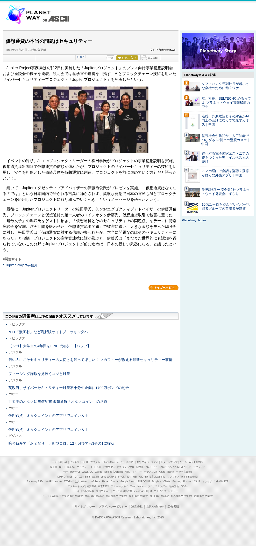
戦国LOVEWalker (203, 496)
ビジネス (74, 462)
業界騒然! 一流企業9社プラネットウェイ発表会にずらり (225, 192)
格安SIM (91, 486)
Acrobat (118, 472)
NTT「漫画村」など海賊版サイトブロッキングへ (48, 332)
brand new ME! (189, 476)
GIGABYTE (145, 476)
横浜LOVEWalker (94, 496)
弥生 (65, 472)
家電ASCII (103, 486)
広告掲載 (173, 506)
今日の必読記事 (85, 491)
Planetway (28, 14)
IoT (65, 462)
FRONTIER (124, 476)
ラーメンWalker (50, 496)
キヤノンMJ (150, 472)
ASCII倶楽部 (196, 462)
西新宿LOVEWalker (116, 496)
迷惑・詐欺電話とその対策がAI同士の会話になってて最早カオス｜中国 (225, 120)
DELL (62, 467)
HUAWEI (75, 472)
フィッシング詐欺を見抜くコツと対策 (39, 374)
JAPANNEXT (221, 481)
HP (189, 467)
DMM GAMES (65, 476)
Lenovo (58, 481)
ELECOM (96, 467)
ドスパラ (121, 467)
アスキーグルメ (119, 486)
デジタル (95, 462)
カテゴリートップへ (163, 287)
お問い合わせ (155, 506)
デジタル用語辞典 (122, 491)
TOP (54, 462)
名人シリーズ (82, 481)
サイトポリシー (85, 506)
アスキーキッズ (76, 486)
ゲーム (183, 462)
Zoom (188, 472)
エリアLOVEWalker (72, 496)
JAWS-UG (87, 472)
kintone (108, 472)
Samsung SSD (35, 481)
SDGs (184, 486)
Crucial (114, 481)
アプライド (199, 467)
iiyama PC (108, 467)
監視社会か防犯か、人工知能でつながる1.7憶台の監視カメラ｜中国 (225, 140)
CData (167, 481)
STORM (68, 481)
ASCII (56, 19)
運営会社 (137, 506)
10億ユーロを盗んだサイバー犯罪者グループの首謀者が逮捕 (225, 206)
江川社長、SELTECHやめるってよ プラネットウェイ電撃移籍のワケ (226, 103)
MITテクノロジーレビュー (164, 491)
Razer (105, 481)
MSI (135, 476)
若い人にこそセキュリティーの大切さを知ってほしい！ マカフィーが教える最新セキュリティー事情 (90, 360)
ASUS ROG (152, 467)
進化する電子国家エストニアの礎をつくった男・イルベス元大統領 (225, 157)
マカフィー (83, 467)
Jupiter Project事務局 (21, 265)
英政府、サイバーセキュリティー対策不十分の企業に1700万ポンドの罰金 (68, 388)
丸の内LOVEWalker (181, 496)
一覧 (110, 57)
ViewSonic (159, 476)
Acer (163, 467)
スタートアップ (169, 462)
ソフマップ (173, 476)
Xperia (98, 472)
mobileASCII (141, 491)
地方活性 (174, 486)
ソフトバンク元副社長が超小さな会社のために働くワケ (225, 86)
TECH (84, 462)
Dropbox (156, 481)
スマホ (154, 462)
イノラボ (207, 481)
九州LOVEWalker (159, 496)
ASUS (196, 481)
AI (60, 462)
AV (138, 462)
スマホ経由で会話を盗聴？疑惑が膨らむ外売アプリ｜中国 (225, 173)
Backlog (176, 481)
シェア (81, 56)
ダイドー (137, 472)
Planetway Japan (194, 220)
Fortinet (187, 481)
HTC (127, 472)
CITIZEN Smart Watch (87, 476)
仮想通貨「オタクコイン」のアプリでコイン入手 (48, 415)
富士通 (53, 467)
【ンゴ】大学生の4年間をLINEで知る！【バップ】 (49, 346)
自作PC (130, 462)
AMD (131, 467)
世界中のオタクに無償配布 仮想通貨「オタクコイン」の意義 (57, 401)
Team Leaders (137, 486)
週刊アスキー (103, 491)
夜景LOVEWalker (138, 496)
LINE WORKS (108, 476)
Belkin (170, 472)
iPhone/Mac (108, 462)
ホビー (120, 462)
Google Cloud (128, 481)
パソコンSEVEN (176, 467)
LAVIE (48, 481)
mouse (71, 467)
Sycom (139, 467)
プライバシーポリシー (113, 506)
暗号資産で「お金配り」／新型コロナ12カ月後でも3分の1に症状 (61, 443)
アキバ (145, 462)
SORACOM (143, 481)
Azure (162, 472)
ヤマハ (179, 472)
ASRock (95, 481)
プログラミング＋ (157, 486)
